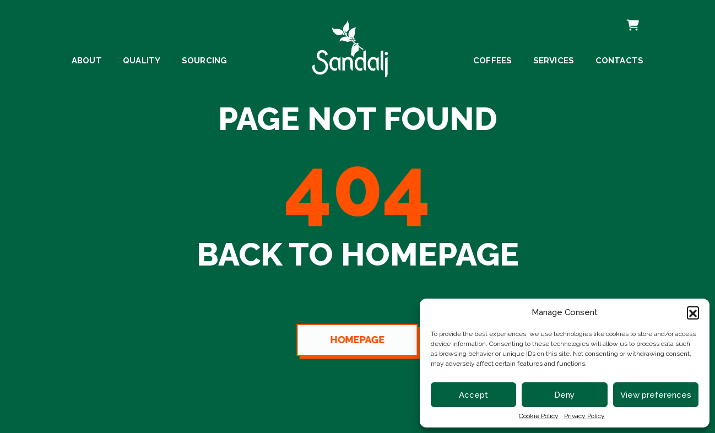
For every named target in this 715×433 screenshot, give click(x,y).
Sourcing (205, 61)
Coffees (492, 61)
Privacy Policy (584, 416)
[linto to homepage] (350, 46)
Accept (473, 395)
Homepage (355, 339)
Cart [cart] (631, 18)
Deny (564, 395)
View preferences (655, 395)
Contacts (619, 61)
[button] (692, 312)
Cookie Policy (539, 416)
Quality (141, 61)
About (87, 61)
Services (554, 61)
